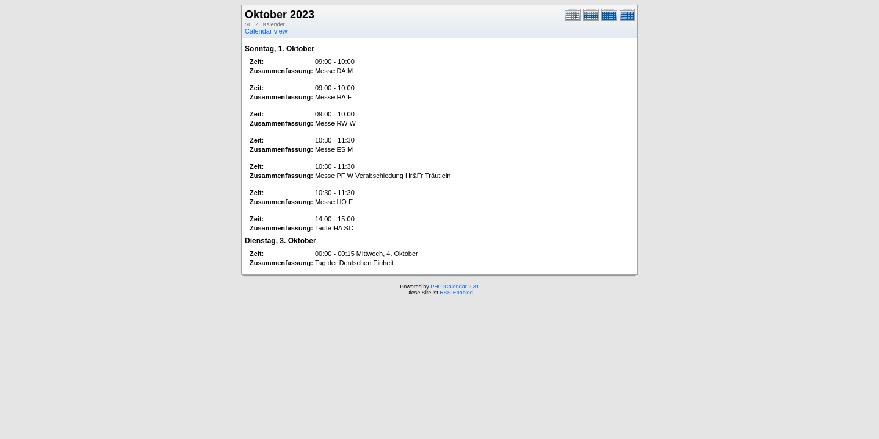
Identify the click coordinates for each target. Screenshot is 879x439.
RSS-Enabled (456, 293)
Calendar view (266, 31)
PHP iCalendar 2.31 (454, 287)
